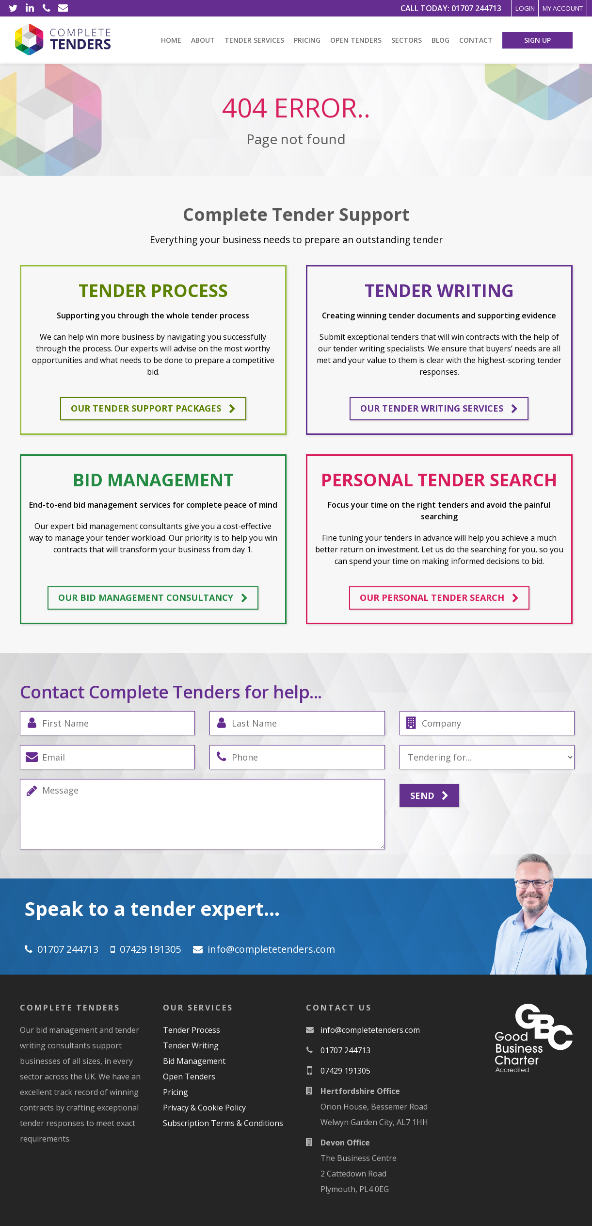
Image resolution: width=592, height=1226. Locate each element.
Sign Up (537, 40)
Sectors (406, 40)
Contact (476, 40)
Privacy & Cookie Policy (204, 1107)
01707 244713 (437, 8)
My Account (551, 8)
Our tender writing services (439, 408)
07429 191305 (150, 949)
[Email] (63, 8)
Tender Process (191, 1030)
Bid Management (194, 1061)
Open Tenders (356, 40)
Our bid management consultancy (153, 598)
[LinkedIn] (30, 8)
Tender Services (254, 40)
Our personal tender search (439, 598)
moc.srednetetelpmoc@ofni (271, 949)
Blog (440, 40)
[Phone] (46, 8)
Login (493, 8)
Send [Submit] (429, 796)
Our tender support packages (153, 408)
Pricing (307, 40)
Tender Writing (191, 1045)
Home (171, 40)
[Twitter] (13, 8)
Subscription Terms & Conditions (223, 1123)
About (203, 40)
